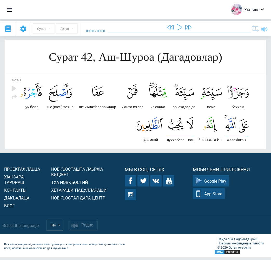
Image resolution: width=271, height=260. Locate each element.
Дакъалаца (16, 200)
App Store (208, 196)
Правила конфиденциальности (240, 246)
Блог (9, 208)
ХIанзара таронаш (14, 182)
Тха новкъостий (69, 185)
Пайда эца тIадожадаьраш (237, 241)
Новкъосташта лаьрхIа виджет (77, 174)
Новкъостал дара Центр (78, 200)
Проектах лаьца (22, 171)
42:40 (16, 79)
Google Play (210, 183)
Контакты (15, 192)
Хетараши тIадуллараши (79, 192)
